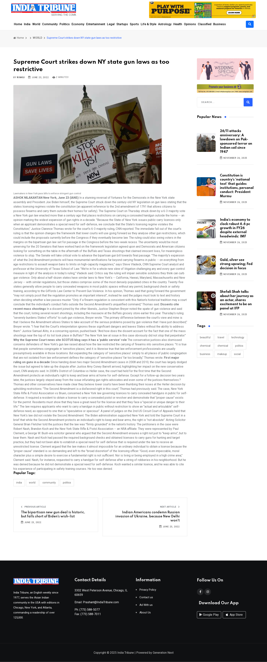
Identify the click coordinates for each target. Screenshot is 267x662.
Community (50, 24)
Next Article (170, 507)
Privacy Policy (147, 591)
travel (220, 337)
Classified (204, 24)
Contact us (146, 599)
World (36, 24)
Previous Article (33, 507)
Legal (111, 24)
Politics (65, 24)
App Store (234, 619)
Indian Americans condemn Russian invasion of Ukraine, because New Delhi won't (147, 516)
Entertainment (95, 24)
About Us (145, 614)
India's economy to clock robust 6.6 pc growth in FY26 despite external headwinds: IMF (235, 228)
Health (177, 24)
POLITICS (67, 482)
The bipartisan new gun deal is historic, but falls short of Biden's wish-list (53, 514)
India (27, 24)
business (205, 354)
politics (239, 345)
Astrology (165, 24)
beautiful (205, 337)
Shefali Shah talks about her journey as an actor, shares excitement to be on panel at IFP (236, 300)
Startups (122, 24)
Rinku (20, 77)
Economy (78, 24)
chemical (205, 345)
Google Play (209, 619)
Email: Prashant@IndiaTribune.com (97, 604)
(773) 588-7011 (90, 615)
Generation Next (163, 653)
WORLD (37, 37)
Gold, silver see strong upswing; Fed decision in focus (236, 264)
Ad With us (146, 606)
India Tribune (125, 653)
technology (237, 337)
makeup (222, 354)
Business (219, 24)
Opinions (190, 24)
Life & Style (148, 24)
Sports (134, 24)
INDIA (19, 482)
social (237, 354)
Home (18, 24)
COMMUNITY (49, 482)
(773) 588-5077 (89, 611)
